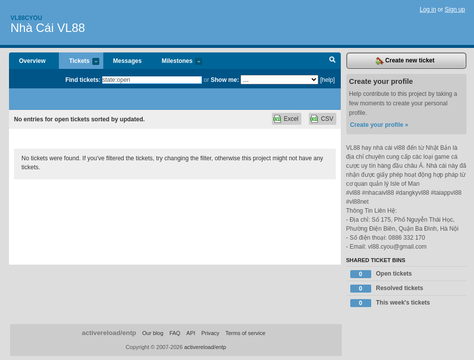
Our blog (152, 333)
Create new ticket (405, 61)
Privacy (210, 333)
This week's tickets (390, 303)
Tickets (79, 61)
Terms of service (245, 333)
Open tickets (381, 274)
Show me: (225, 79)
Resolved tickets (387, 289)
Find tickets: (83, 79)
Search (332, 60)
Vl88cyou (26, 17)
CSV (327, 118)
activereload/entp (109, 333)
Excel (291, 118)
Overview (32, 60)
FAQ (174, 333)
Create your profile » (379, 124)
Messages (127, 60)
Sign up (455, 9)
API (191, 333)
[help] (327, 79)
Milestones (177, 61)
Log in (428, 9)
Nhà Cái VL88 (47, 27)
